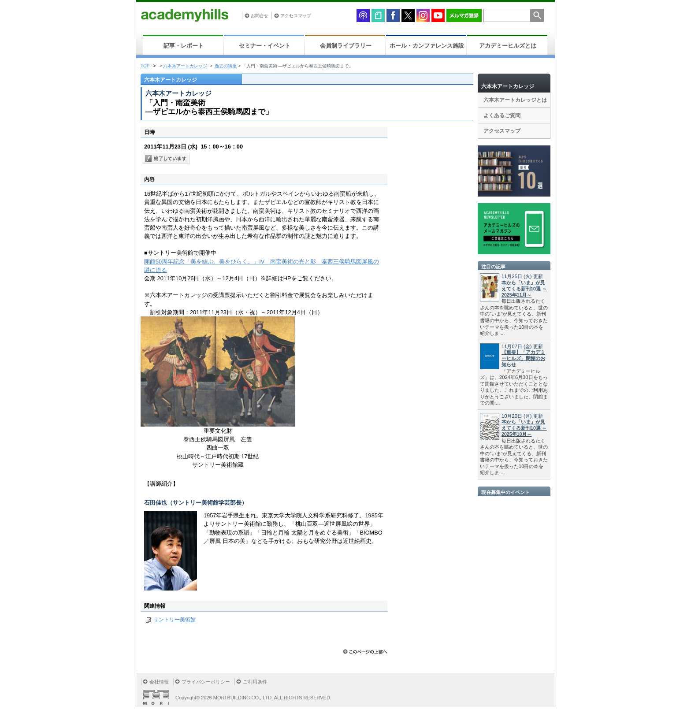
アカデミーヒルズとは (507, 45)
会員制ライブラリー (346, 45)
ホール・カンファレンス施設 (427, 45)
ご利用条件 (255, 681)
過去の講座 (226, 65)
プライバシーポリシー (206, 681)
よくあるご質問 (501, 115)
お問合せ (259, 15)
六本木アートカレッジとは (515, 100)
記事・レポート (183, 45)
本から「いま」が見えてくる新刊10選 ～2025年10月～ (524, 428)
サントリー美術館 (174, 619)
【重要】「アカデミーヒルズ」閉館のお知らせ (523, 358)
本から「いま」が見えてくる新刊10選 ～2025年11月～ (524, 288)
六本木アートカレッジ (185, 65)
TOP (145, 65)
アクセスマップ (295, 15)
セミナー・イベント (264, 45)
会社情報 (159, 681)
